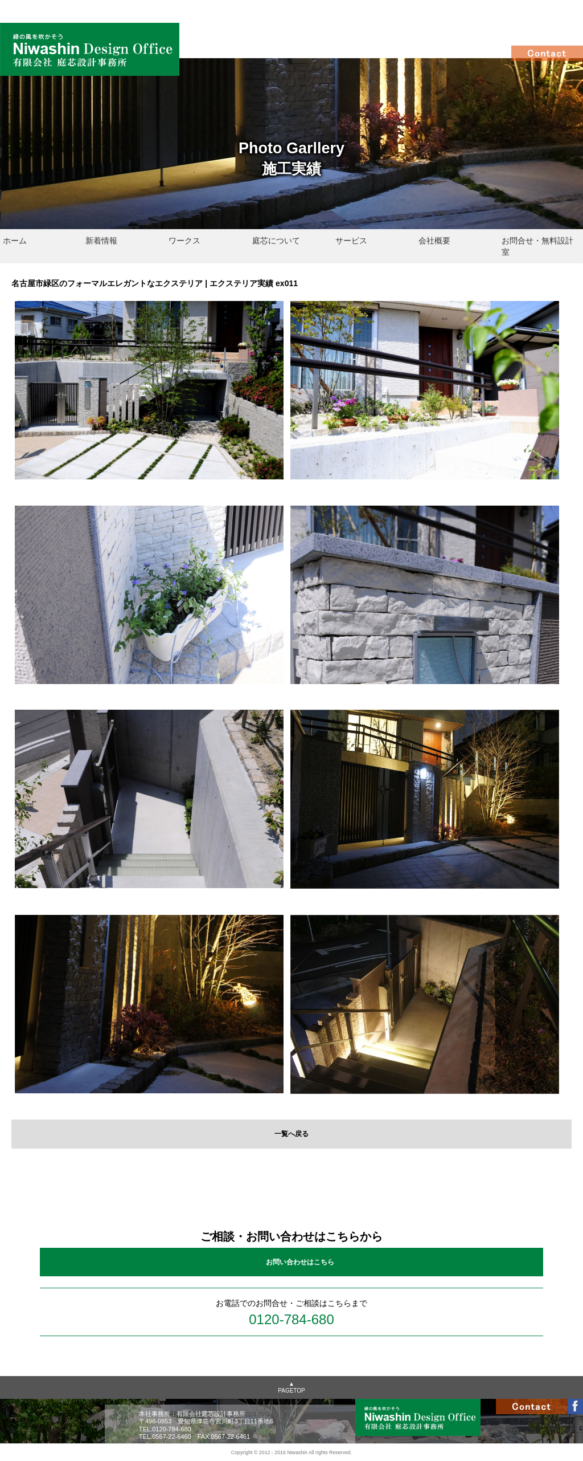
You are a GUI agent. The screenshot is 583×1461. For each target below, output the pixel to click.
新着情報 (101, 240)
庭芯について (276, 240)
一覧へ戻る (291, 1134)
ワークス (184, 240)
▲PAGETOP (291, 1387)
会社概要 (434, 240)
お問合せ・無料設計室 (537, 246)
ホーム (15, 240)
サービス (351, 240)
